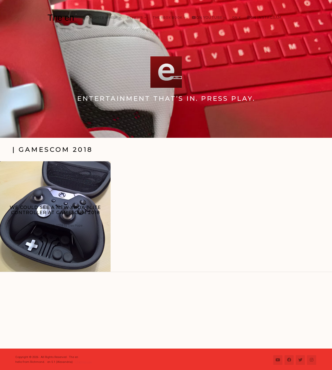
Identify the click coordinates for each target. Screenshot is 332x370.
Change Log (83, 362)
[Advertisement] (168, 310)
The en (61, 17)
